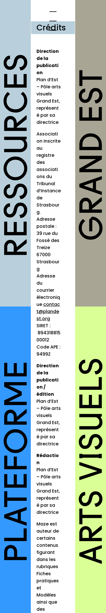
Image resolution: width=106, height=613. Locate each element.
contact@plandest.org (48, 311)
